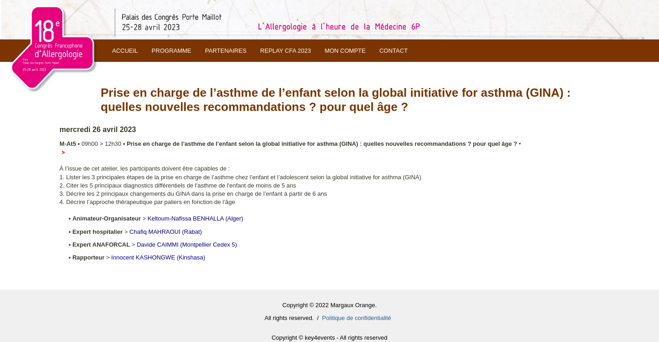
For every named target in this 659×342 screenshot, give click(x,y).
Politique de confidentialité (356, 317)
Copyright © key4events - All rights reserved (329, 337)
